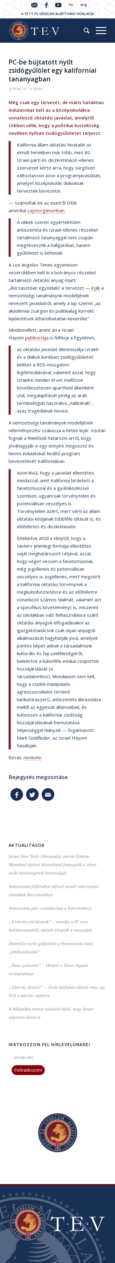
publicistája (36, 337)
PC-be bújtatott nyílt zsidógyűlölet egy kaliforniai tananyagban (52, 70)
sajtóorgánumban (45, 210)
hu (71, 4)
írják (95, 288)
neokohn (32, 757)
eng (83, 4)
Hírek (37, 89)
